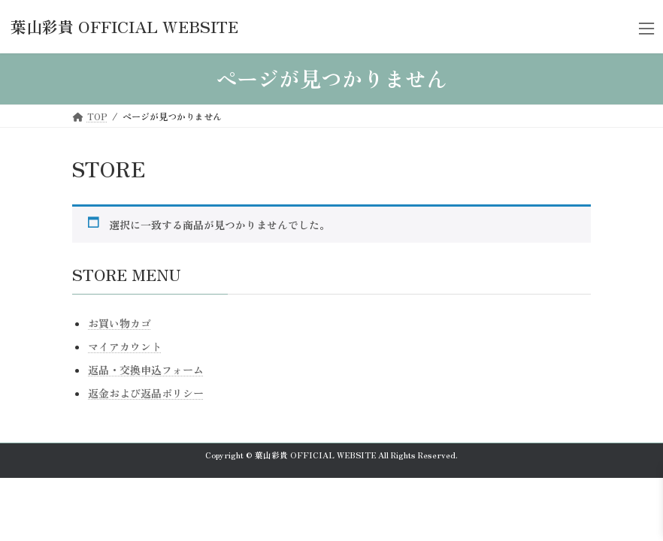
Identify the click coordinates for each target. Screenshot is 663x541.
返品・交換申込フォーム (146, 369)
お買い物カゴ (119, 323)
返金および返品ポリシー (146, 392)
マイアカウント (125, 346)
